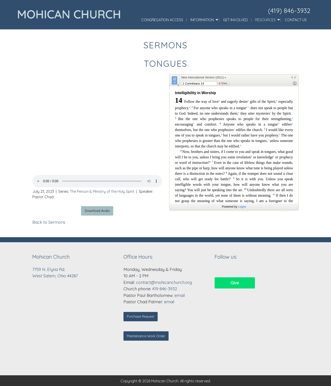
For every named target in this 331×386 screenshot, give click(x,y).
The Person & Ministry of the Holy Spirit (102, 191)
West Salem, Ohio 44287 (55, 275)
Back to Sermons (48, 222)
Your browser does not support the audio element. (97, 181)
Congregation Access (162, 20)
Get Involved (235, 20)
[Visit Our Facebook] (218, 269)
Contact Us (296, 20)
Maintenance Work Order (146, 336)
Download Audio (97, 211)
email (179, 295)
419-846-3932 (164, 288)
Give (235, 283)
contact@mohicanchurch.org (164, 282)
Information (202, 20)
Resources (265, 20)
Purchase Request (140, 316)
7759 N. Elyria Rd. (49, 269)
